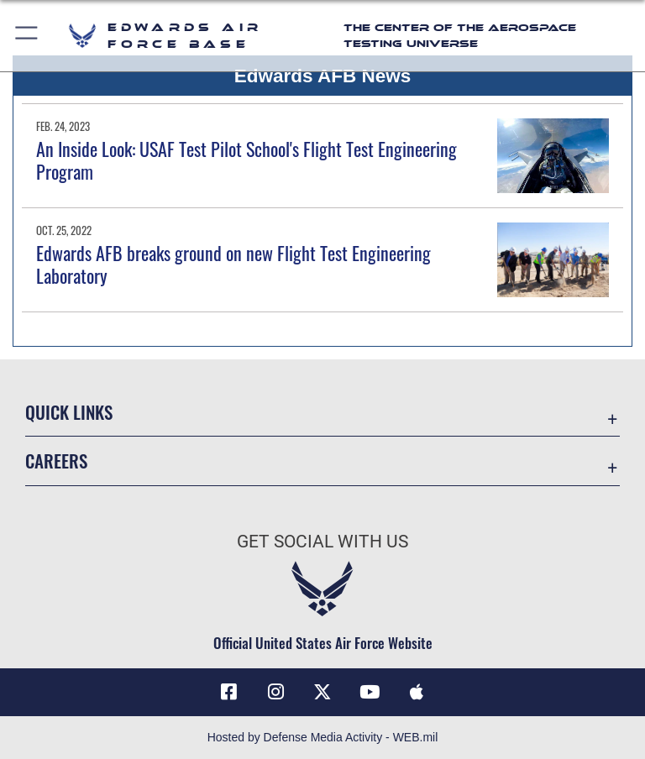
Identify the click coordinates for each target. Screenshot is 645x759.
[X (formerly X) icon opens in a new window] (322, 691)
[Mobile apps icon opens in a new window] (416, 691)
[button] (27, 35)
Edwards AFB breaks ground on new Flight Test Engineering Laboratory (233, 263)
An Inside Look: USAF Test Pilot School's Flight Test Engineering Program (246, 159)
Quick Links (69, 412)
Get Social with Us (322, 541)
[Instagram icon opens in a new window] (275, 691)
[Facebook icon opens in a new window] (228, 691)
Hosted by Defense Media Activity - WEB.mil (322, 737)
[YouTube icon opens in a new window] (369, 691)
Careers (56, 461)
